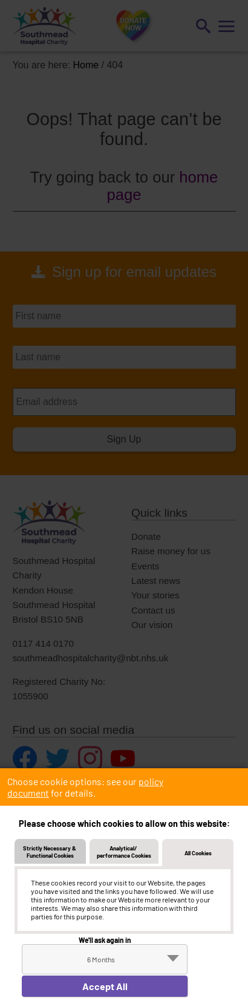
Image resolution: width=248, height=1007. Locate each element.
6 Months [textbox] (101, 959)
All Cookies (198, 852)
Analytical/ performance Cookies (124, 851)
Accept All (105, 986)
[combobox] (105, 959)
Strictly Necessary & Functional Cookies (50, 851)
